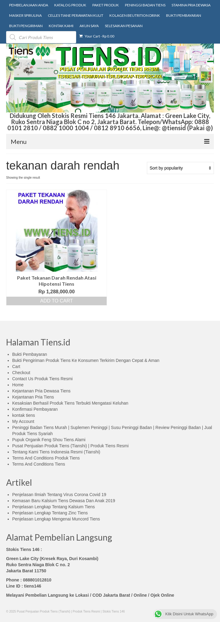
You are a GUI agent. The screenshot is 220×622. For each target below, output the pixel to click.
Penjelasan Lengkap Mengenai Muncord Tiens (56, 519)
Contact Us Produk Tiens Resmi (42, 378)
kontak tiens (23, 415)
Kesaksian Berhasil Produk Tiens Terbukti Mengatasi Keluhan (70, 403)
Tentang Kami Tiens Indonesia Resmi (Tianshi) (56, 451)
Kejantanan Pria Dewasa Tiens (41, 390)
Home (17, 384)
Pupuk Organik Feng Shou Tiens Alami (48, 439)
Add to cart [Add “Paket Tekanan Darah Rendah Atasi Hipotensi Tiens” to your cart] (56, 300)
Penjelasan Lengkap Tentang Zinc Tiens (50, 512)
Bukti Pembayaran (29, 354)
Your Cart (96, 36)
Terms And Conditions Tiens (38, 464)
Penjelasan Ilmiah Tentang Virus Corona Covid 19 (59, 494)
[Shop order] (180, 168)
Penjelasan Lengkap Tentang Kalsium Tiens (53, 506)
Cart (16, 366)
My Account (23, 421)
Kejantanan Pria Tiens (33, 397)
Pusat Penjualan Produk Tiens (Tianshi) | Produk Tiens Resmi (70, 445)
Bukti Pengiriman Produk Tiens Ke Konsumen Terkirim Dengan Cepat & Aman (85, 360)
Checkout (21, 372)
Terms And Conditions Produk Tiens (46, 458)
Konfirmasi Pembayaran (35, 409)
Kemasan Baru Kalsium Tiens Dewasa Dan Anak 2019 (63, 500)
